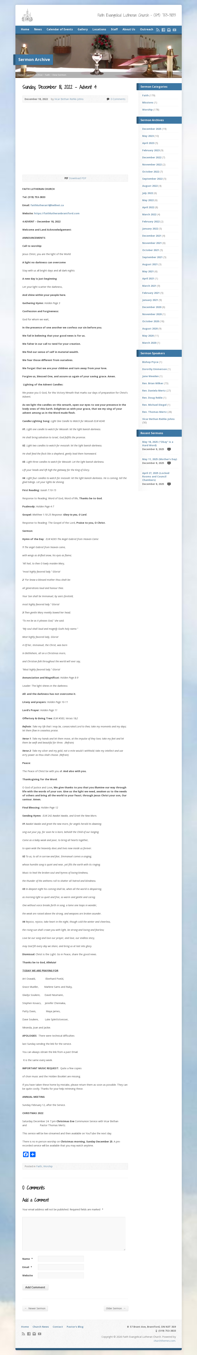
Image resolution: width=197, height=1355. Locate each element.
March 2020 (149, 342)
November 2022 (152, 164)
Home (25, 29)
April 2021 (148, 278)
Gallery (83, 29)
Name (27, 1258)
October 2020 (150, 321)
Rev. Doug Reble (152, 397)
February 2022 (151, 221)
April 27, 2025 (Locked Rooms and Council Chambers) (155, 476)
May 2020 (148, 335)
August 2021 (150, 264)
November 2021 (152, 243)
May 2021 (148, 271)
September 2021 (152, 257)
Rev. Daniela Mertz (154, 390)
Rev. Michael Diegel (154, 404)
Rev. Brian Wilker (152, 383)
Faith (47, 74)
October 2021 (150, 250)
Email (27, 1267)
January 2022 (150, 228)
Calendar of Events (60, 29)
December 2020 (151, 307)
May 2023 (148, 136)
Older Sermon (116, 1308)
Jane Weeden (150, 376)
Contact (58, 1326)
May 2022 (148, 200)
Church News (41, 1326)
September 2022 (152, 178)
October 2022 (150, 171)
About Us (128, 29)
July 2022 (147, 193)
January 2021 (150, 300)
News (38, 29)
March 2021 (149, 285)
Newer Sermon (35, 1308)
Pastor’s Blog (75, 1326)
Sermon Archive (34, 74)
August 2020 (150, 328)
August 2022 (150, 185)
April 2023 (148, 143)
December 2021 (151, 235)
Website (27, 1275)
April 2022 (148, 207)
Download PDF (66, 178)
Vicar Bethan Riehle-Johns (69, 99)
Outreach (146, 29)
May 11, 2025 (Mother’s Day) (159, 459)
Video (169, 449)
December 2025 (151, 128)
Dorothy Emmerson (154, 369)
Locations (99, 29)
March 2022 (149, 214)
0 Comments (108, 99)
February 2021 (151, 292)
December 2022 (151, 157)
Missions (147, 102)
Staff (114, 29)
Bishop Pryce (150, 362)
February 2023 (151, 150)
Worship (48, 1166)
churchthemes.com (164, 1340)
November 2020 (152, 314)
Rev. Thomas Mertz (154, 411)
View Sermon (59, 74)
